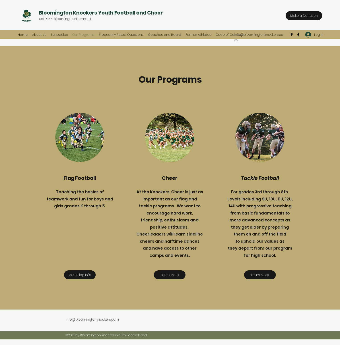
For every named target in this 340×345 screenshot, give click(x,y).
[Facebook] (298, 34)
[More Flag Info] (80, 274)
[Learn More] (169, 274)
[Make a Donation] (304, 15)
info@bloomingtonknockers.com (92, 319)
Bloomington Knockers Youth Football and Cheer (101, 12)
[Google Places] (291, 34)
